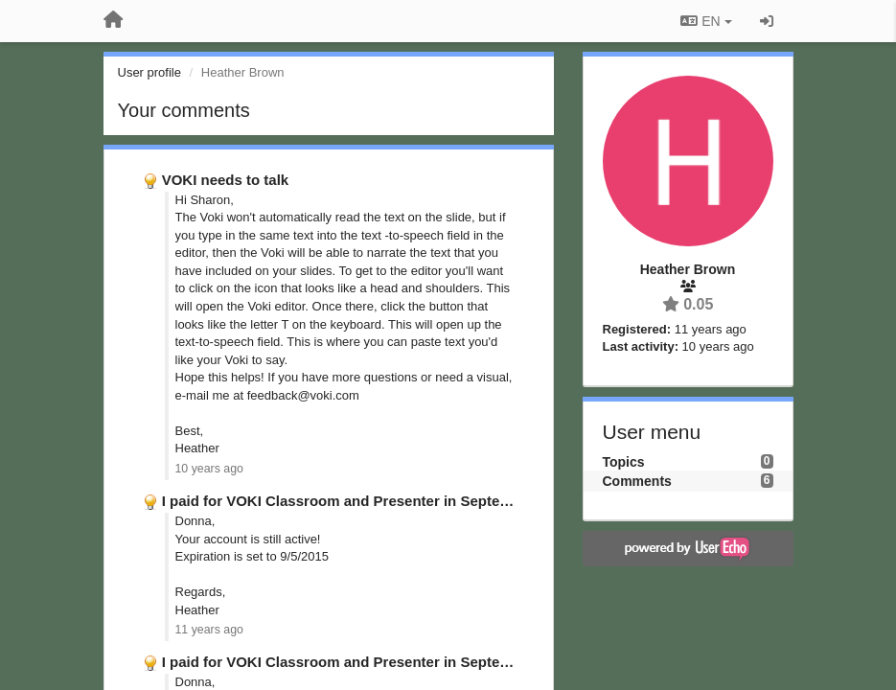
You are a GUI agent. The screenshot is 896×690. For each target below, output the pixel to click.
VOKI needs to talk (225, 180)
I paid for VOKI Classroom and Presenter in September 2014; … (378, 501)
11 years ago (209, 629)
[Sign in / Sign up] (766, 21)
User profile (149, 72)
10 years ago (209, 468)
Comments (637, 481)
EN (705, 21)
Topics (624, 462)
